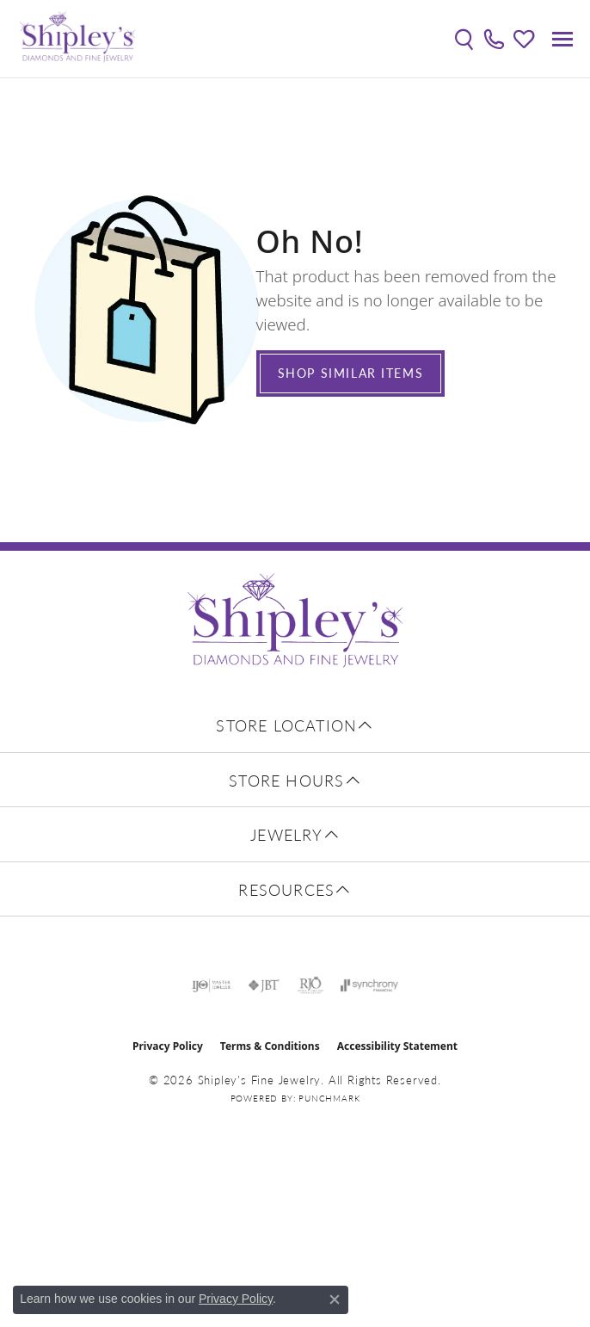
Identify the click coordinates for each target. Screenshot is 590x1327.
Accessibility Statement (397, 1046)
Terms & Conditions (270, 1046)
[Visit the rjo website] (310, 985)
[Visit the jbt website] (264, 985)
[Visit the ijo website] (211, 985)
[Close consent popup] (334, 1299)
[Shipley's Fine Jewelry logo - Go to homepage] (77, 38)
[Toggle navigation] (562, 39)
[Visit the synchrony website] (369, 985)
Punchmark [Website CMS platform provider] (329, 1098)
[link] (494, 39)
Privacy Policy (167, 1046)
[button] (464, 39)
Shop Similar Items (351, 372)
